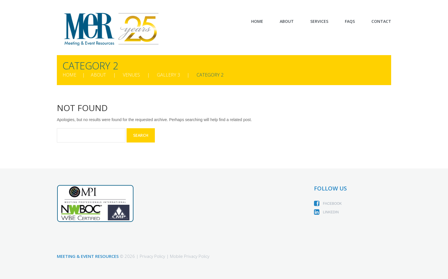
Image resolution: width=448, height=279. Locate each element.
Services (319, 21)
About (287, 21)
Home (257, 21)
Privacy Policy (152, 256)
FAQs (350, 21)
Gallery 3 (168, 75)
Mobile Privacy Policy (189, 256)
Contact (381, 21)
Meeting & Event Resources (88, 256)
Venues (131, 75)
